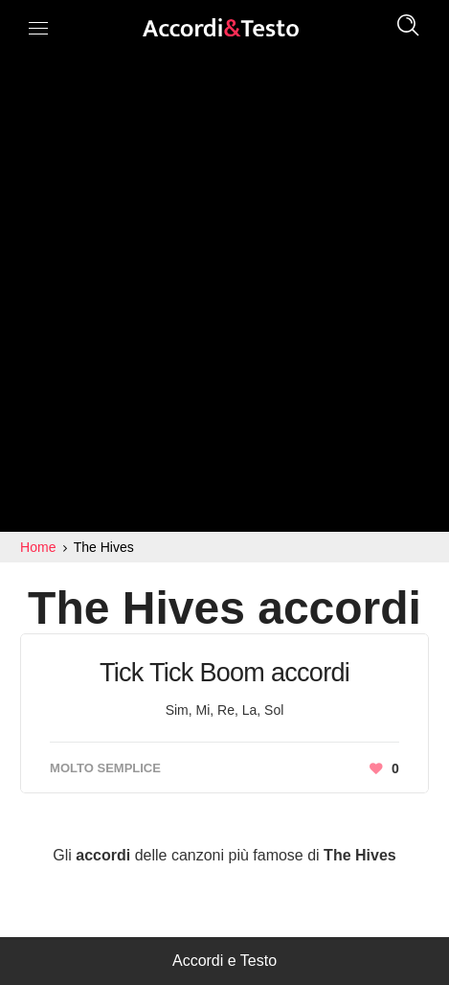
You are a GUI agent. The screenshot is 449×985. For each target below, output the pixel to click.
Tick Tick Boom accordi (224, 672)
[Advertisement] (224, 297)
